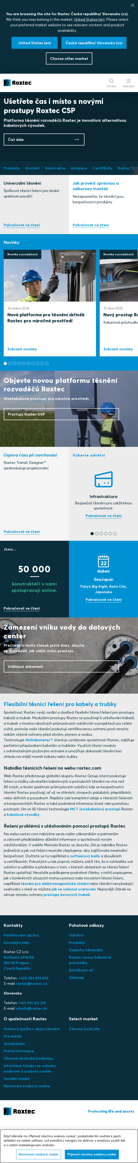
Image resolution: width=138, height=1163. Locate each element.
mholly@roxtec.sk (31, 1049)
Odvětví (76, 976)
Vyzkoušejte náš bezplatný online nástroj (22, 572)
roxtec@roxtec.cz (31, 1024)
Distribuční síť (81, 1011)
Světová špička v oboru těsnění (32, 1069)
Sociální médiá (17, 1119)
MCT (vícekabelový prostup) (95, 849)
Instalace (91, 265)
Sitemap (76, 1018)
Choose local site (84, 1069)
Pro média (13, 1076)
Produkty (77, 983)
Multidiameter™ (39, 780)
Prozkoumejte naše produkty (22, 265)
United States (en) (89, 19)
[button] (5, 404)
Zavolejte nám (16, 983)
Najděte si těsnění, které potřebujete (104, 556)
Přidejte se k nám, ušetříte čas (22, 649)
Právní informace (19, 1091)
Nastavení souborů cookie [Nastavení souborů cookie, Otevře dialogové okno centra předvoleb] (38, 1154)
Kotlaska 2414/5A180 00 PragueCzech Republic (19, 1003)
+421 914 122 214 (32, 1043)
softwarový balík (85, 896)
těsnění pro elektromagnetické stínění (55, 924)
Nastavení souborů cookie (27, 1126)
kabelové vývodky (23, 855)
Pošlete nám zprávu (21, 976)
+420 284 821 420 (33, 1018)
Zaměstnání (14, 1084)
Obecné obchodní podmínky (28, 1098)
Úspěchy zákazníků (86, 990)
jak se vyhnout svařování (74, 929)
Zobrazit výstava (104, 640)
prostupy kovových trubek (67, 935)
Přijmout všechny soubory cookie (91, 1154)
